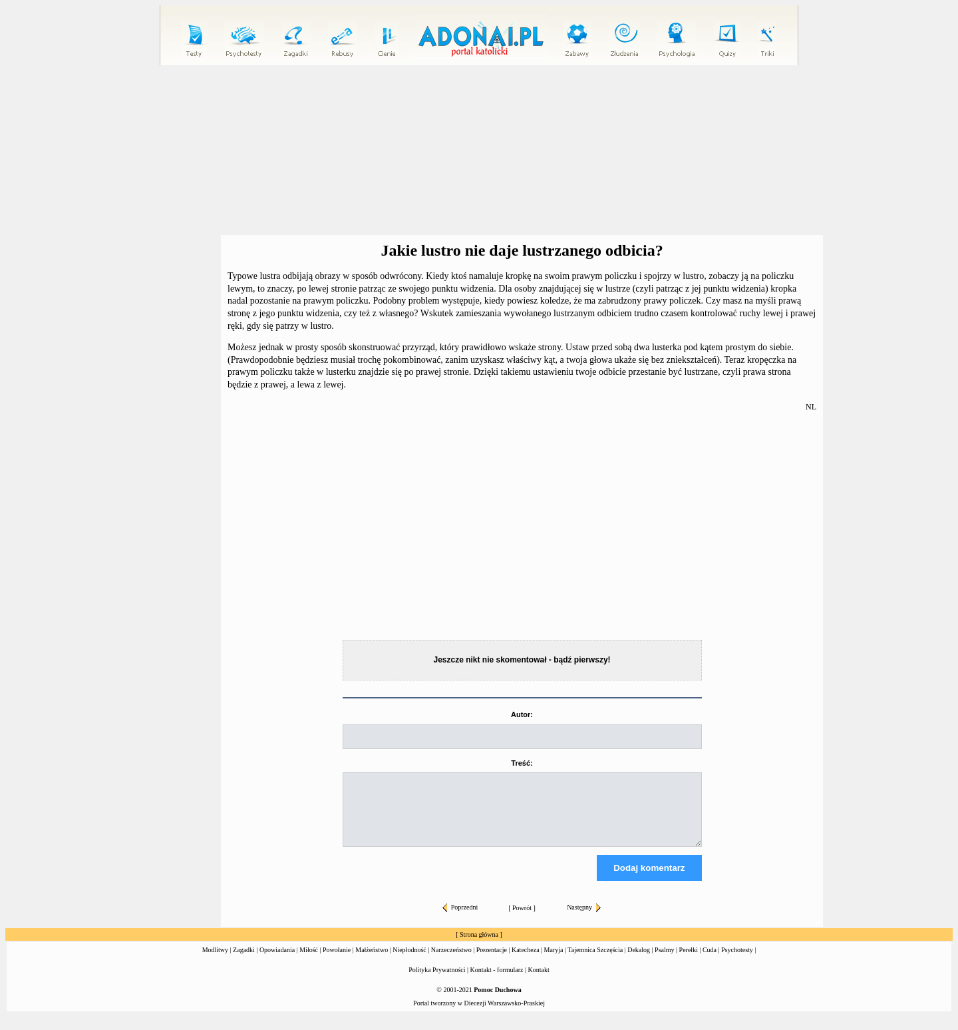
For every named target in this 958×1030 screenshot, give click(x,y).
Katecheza (526, 961)
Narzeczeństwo (451, 961)
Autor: (522, 714)
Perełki (688, 961)
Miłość (308, 961)
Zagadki (244, 961)
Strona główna (479, 946)
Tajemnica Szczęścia (595, 961)
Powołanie (337, 961)
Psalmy (664, 961)
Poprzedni (460, 919)
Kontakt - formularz (497, 981)
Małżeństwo (371, 961)
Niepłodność (409, 961)
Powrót (522, 919)
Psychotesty (737, 961)
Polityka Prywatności (436, 981)
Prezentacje (491, 961)
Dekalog (638, 961)
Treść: (521, 763)
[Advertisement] (479, 150)
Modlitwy (215, 961)
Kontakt (539, 981)
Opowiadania (277, 961)
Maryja (553, 961)
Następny (584, 919)
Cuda (710, 961)
